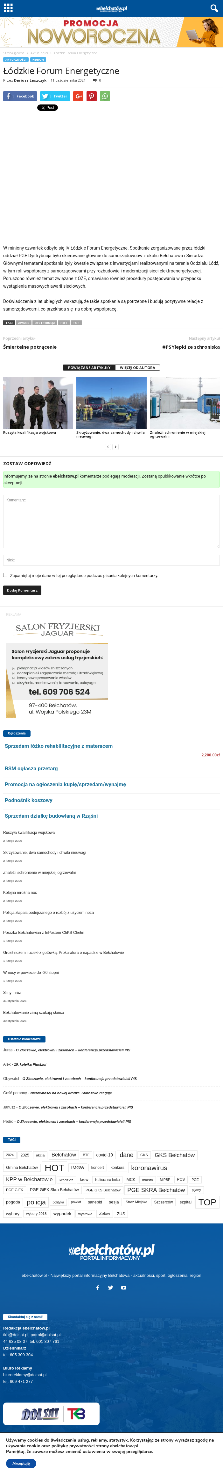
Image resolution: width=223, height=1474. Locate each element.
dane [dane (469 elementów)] (126, 1154)
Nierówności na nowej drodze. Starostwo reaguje (71, 1093)
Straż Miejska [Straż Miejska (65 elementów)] (136, 1202)
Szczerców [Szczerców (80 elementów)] (163, 1202)
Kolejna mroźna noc (20, 892)
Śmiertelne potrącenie (30, 347)
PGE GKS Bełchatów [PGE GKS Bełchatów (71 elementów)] (103, 1190)
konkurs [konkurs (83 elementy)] (117, 1167)
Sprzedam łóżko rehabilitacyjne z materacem (59, 746)
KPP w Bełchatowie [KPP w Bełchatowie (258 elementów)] (29, 1179)
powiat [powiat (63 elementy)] (76, 1202)
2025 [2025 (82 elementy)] (24, 1155)
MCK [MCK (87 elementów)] (131, 1179)
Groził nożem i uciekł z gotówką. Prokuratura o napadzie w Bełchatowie (63, 952)
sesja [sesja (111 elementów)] (114, 1202)
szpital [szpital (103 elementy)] (186, 1202)
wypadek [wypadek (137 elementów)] (62, 1213)
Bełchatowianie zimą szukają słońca (33, 1012)
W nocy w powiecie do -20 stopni (31, 972)
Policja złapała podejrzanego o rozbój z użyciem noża (48, 912)
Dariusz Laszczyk (30, 80)
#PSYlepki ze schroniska (191, 347)
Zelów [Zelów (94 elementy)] (104, 1213)
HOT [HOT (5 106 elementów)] (54, 1167)
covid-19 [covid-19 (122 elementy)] (104, 1154)
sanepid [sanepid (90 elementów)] (95, 1202)
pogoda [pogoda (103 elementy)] (13, 1202)
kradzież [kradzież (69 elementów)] (66, 1180)
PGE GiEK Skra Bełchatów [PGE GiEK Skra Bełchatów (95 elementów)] (54, 1189)
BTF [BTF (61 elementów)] (86, 1155)
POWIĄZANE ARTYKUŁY (89, 367)
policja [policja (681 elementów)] (36, 1202)
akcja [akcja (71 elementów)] (40, 1155)
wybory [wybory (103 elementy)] (12, 1213)
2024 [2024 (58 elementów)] (10, 1155)
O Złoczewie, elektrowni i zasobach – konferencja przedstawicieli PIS (73, 1050)
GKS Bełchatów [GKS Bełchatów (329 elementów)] (175, 1155)
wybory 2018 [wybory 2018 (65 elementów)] (36, 1214)
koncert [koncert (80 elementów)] (97, 1167)
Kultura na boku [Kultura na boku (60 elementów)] (107, 1180)
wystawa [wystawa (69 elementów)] (85, 1214)
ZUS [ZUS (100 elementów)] (121, 1213)
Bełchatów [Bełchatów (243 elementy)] (64, 1155)
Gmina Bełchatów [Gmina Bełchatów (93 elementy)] (22, 1167)
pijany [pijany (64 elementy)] (196, 1190)
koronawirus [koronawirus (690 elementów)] (149, 1167)
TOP (76, 323)
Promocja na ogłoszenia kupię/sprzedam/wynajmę (65, 784)
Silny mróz (12, 992)
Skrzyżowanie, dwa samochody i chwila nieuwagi (110, 434)
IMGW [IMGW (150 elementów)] (78, 1167)
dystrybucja (45, 323)
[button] (213, 9)
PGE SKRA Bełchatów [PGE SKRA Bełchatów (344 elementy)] (156, 1190)
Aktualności (39, 53)
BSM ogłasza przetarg (31, 768)
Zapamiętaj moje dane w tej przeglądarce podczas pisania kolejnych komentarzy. (84, 575)
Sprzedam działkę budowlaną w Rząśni (51, 816)
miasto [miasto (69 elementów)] (147, 1180)
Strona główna (13, 53)
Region (38, 59)
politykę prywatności (73, 1446)
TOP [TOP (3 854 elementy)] (207, 1202)
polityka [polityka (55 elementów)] (58, 1202)
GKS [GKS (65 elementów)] (144, 1155)
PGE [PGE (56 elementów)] (195, 1180)
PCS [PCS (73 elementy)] (181, 1179)
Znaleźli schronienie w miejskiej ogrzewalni (178, 434)
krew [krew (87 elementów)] (84, 1179)
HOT (63, 323)
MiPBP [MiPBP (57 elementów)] (165, 1180)
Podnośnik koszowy (28, 800)
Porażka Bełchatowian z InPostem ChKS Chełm (43, 932)
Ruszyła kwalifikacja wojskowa (29, 432)
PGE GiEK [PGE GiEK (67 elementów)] (14, 1190)
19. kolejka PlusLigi (30, 1064)
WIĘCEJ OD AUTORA (137, 367)
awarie (23, 323)
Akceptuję (21, 1463)
